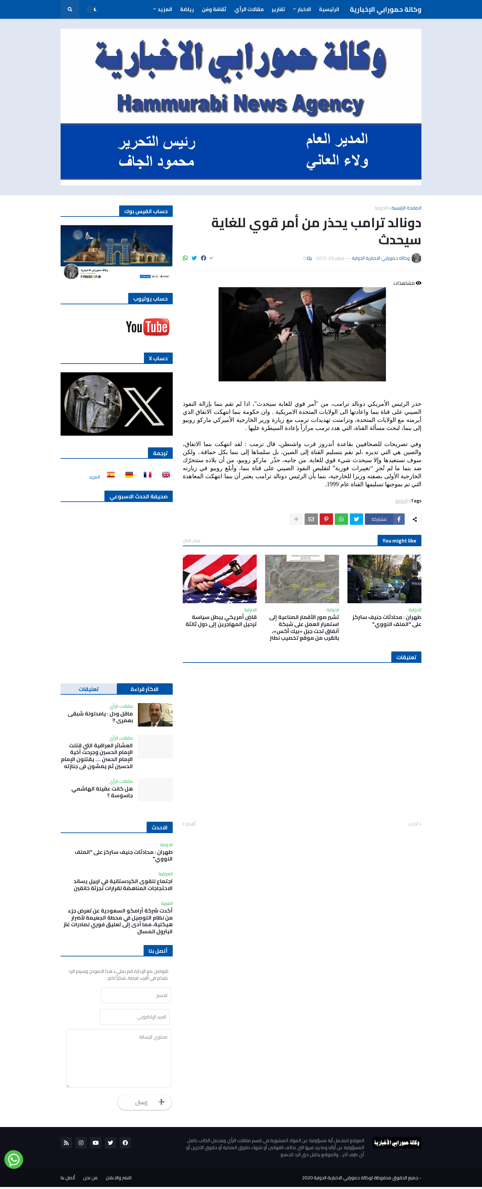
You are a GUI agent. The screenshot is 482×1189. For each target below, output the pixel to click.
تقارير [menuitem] (278, 9)
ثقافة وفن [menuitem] (214, 9)
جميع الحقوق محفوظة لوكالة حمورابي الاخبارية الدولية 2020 (360, 1179)
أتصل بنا (68, 1179)
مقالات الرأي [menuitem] (249, 9)
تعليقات (89, 689)
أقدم (190, 824)
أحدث (413, 824)
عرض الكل (192, 540)
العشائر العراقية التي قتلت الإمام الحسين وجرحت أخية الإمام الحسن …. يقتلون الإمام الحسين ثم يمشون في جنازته (97, 756)
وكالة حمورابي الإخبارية (385, 9)
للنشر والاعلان (119, 1179)
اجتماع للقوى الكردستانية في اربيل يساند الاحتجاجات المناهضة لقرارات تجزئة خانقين (123, 885)
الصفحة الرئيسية (406, 207)
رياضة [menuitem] (187, 9)
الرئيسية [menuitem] (329, 9)
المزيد (94, 477)
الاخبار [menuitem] (304, 9)
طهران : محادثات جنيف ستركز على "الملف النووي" (386, 621)
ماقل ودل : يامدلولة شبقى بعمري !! (100, 717)
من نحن (90, 1179)
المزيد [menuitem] (165, 9)
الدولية (381, 207)
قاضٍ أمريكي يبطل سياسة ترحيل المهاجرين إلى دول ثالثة (221, 621)
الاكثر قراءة (145, 689)
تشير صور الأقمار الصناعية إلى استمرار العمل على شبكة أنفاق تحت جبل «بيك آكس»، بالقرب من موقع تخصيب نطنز (304, 627)
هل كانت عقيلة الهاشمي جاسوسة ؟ (102, 792)
